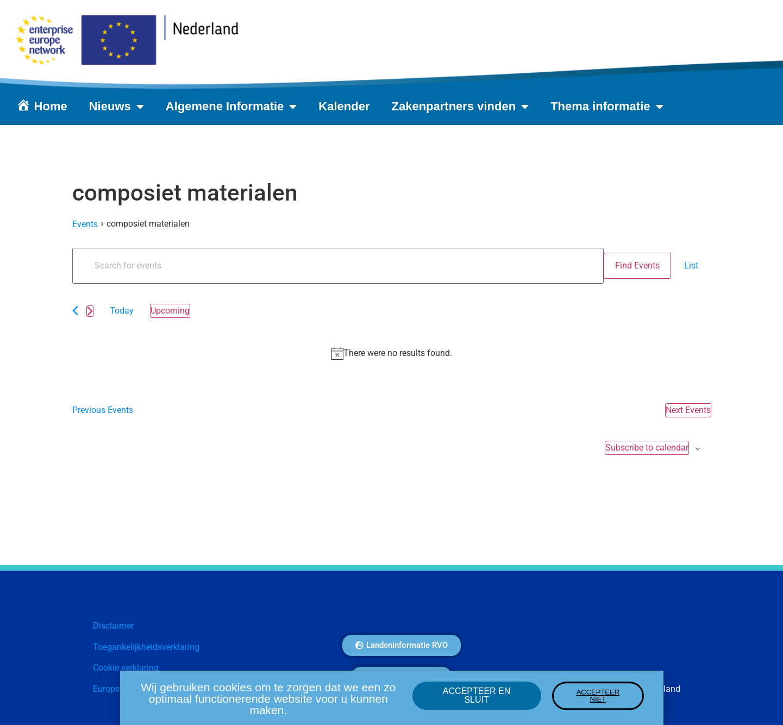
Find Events (637, 265)
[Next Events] (89, 311)
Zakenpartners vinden (460, 106)
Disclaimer (113, 626)
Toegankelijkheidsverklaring (146, 647)
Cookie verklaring (126, 667)
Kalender (343, 106)
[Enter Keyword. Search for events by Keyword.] (338, 266)
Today (122, 310)
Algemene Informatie (231, 106)
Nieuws (116, 106)
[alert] (391, 353)
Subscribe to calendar (646, 447)
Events (85, 224)
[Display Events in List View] (691, 266)
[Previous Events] (75, 310)
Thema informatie (606, 106)
